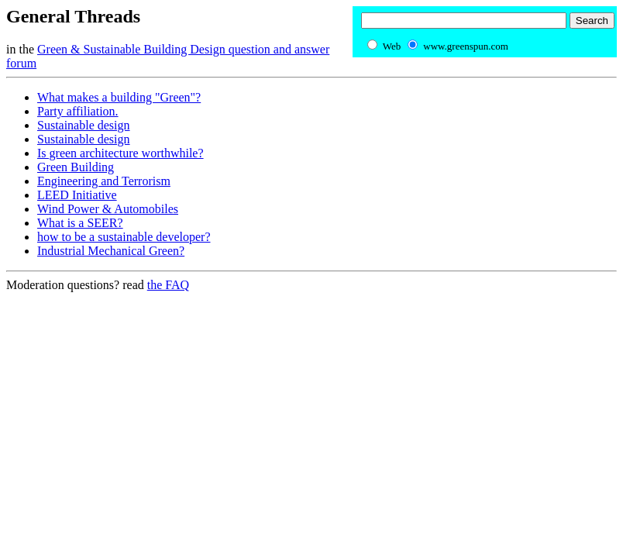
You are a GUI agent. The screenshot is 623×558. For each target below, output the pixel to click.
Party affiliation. (78, 111)
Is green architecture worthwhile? (120, 153)
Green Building (75, 167)
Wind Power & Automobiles (107, 208)
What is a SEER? (80, 222)
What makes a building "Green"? (119, 97)
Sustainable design (83, 125)
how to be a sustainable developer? (123, 236)
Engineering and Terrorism (103, 181)
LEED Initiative (77, 195)
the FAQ (168, 284)
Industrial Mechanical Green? (110, 250)
